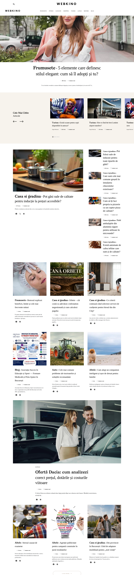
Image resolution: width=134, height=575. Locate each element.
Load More (66, 548)
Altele (37, 436)
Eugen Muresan (55, 129)
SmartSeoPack (29, 567)
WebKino (67, 4)
